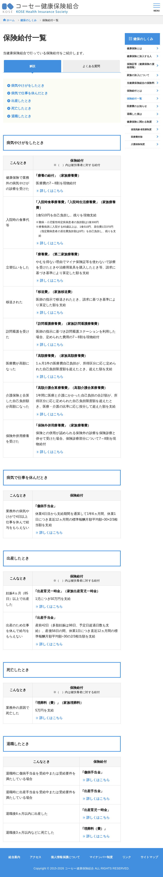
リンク (126, 857)
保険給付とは (134, 90)
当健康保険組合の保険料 (140, 83)
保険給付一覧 (134, 98)
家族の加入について (138, 75)
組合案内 (14, 857)
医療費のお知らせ (137, 106)
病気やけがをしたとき (28, 85)
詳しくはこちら (51, 190)
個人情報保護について (65, 857)
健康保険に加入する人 (139, 56)
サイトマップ (149, 857)
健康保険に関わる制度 (139, 121)
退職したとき (21, 116)
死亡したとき (21, 108)
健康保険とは (134, 48)
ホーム (11, 20)
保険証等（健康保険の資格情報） (140, 66)
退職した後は (134, 114)
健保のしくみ (28, 20)
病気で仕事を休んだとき (29, 93)
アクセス (35, 857)
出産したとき (21, 101)
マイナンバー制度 (101, 857)
